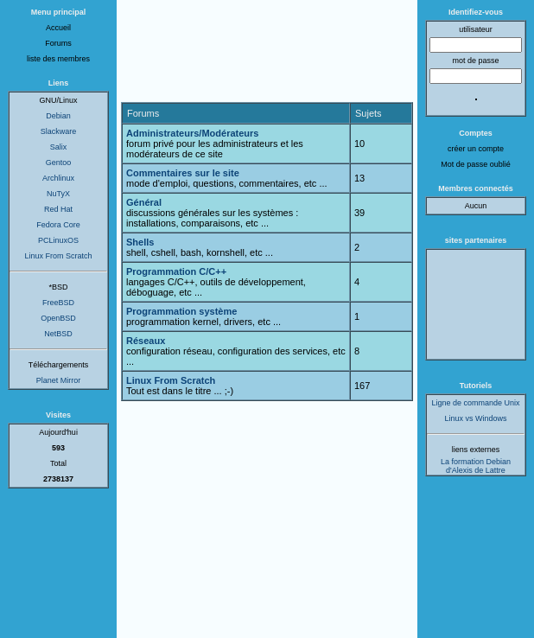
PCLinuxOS (58, 240)
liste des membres (58, 58)
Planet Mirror (58, 380)
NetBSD (58, 333)
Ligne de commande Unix (475, 403)
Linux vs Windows (475, 418)
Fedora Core (58, 224)
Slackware (59, 131)
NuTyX (58, 193)
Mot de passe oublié (476, 164)
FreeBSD (58, 302)
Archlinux (58, 178)
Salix (58, 147)
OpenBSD (58, 318)
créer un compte (476, 148)
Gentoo (59, 162)
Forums (58, 43)
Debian (58, 116)
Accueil (58, 27)
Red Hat (58, 209)
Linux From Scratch (58, 256)
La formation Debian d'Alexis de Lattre (476, 466)
